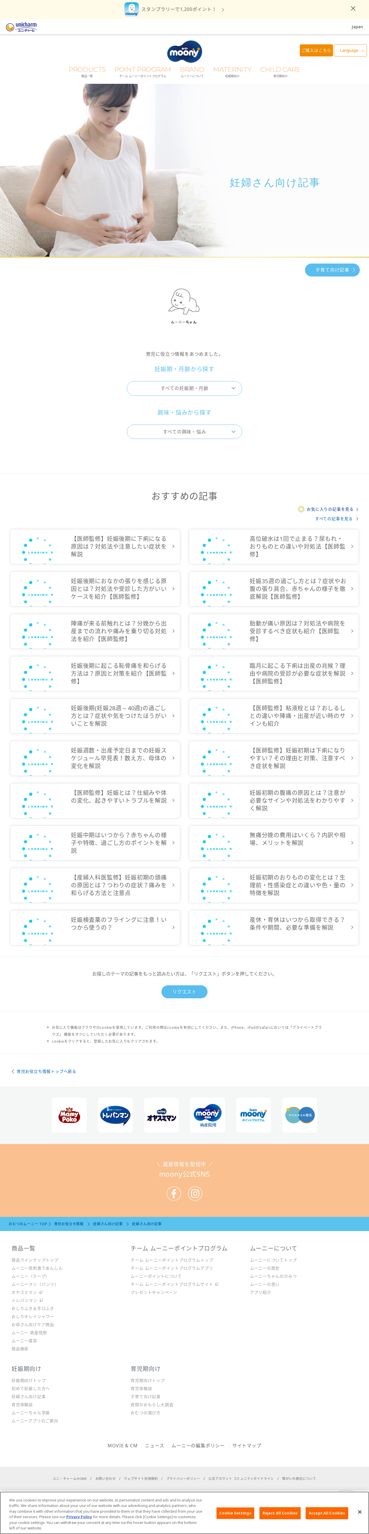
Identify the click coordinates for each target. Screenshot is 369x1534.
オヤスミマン (24, 1292)
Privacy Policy (79, 1522)
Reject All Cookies (280, 1518)
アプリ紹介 (260, 1292)
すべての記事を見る (334, 518)
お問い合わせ (105, 1478)
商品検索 (20, 1348)
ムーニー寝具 (24, 1340)
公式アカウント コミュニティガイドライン (241, 1478)
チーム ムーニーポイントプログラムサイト (172, 1284)
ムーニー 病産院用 (29, 1332)
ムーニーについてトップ (273, 1260)
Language (349, 50)
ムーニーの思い (265, 1284)
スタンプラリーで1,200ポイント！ (178, 9)
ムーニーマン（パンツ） (35, 1284)
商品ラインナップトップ (35, 1260)
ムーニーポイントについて (156, 1276)
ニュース (154, 1445)
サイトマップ (246, 1445)
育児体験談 (22, 1404)
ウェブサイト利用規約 (141, 1478)
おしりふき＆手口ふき (33, 1308)
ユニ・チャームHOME (70, 1478)
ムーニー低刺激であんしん (37, 1268)
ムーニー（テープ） (31, 1276)
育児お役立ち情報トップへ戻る (46, 1071)
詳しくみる (95, 546)
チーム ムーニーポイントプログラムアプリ (172, 1268)
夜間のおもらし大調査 (152, 1404)
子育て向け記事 (332, 270)
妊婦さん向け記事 (29, 1396)
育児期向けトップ (148, 1380)
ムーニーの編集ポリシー (198, 1445)
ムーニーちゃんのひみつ (273, 1276)
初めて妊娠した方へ (31, 1388)
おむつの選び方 (146, 1412)
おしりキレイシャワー (33, 1316)
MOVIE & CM (123, 1445)
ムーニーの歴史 (265, 1268)
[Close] (359, 1517)
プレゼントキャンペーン (154, 1292)
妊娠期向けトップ (29, 1380)
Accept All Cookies (327, 1518)
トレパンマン (24, 1300)
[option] (69, 1115)
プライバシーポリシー (183, 1478)
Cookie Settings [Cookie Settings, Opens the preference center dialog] (235, 1518)
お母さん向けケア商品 (33, 1324)
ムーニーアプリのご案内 (35, 1420)
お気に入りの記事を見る (330, 509)
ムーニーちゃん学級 (31, 1412)
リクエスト (184, 991)
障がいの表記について (299, 1478)
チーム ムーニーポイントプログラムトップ (172, 1260)
